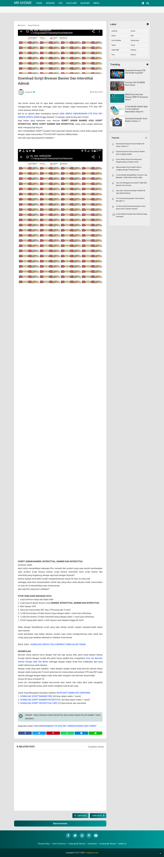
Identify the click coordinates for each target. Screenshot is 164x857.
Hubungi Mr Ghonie (77, 844)
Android (114, 31)
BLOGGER (85, 3)
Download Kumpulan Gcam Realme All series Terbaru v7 (130, 145)
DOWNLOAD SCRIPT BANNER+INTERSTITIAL (40, 700)
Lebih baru (82, 815)
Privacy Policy (44, 844)
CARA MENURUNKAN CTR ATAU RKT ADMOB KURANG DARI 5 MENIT (64, 726)
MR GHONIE (23, 3)
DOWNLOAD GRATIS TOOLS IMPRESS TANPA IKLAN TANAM (58, 644)
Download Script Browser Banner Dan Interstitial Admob (55, 81)
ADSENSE (50, 3)
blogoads (29, 92)
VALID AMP (71, 3)
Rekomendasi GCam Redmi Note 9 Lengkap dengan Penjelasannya (128, 168)
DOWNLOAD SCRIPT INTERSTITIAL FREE (38, 703)
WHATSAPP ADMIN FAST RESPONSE (73, 693)
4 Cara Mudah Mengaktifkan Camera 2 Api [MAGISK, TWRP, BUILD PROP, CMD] (131, 176)
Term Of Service (59, 844)
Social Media (116, 40)
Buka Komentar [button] (60, 823)
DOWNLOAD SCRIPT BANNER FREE (36, 696)
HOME (39, 3)
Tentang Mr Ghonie (107, 844)
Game (113, 36)
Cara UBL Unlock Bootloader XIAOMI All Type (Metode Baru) (130, 192)
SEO (61, 3)
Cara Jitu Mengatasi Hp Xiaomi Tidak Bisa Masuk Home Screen (131, 184)
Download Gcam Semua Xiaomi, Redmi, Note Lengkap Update (130, 153)
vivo (113, 55)
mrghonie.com (92, 853)
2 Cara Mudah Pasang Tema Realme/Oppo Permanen (131, 215)
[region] (82, 6)
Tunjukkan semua (96, 746)
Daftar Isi (122, 844)
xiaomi (133, 55)
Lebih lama (97, 815)
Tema (133, 45)
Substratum (135, 40)
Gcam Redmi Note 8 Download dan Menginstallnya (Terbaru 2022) (129, 160)
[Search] (148, 3)
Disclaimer (92, 844)
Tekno (113, 45)
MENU (96, 3)
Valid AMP (115, 50)
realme (133, 50)
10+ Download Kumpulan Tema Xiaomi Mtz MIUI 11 (130, 199)
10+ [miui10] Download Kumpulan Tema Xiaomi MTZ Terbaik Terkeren (130, 207)
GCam (133, 31)
